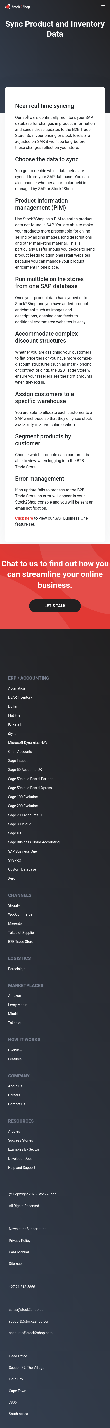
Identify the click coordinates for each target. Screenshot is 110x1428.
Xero (11, 878)
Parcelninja (16, 969)
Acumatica (16, 688)
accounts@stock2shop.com (31, 1333)
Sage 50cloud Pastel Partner (30, 779)
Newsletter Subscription (27, 1229)
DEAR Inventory (20, 697)
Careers (14, 1095)
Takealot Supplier (21, 933)
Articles (14, 1131)
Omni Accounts (20, 752)
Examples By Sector (23, 1149)
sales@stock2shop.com (27, 1310)
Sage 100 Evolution (23, 797)
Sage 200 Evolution (23, 806)
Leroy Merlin (17, 1005)
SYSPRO (14, 860)
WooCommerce (20, 914)
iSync (12, 733)
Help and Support (21, 1168)
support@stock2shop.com (29, 1321)
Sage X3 (14, 833)
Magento (15, 923)
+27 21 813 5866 (22, 1287)
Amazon (14, 996)
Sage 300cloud (19, 824)
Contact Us (16, 1104)
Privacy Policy (19, 1241)
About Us (15, 1086)
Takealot (14, 1023)
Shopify (14, 905)
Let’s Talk (54, 605)
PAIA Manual (19, 1252)
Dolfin (12, 706)
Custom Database (22, 869)
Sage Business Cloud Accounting (34, 842)
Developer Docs (20, 1158)
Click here (24, 518)
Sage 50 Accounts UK (25, 770)
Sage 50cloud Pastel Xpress (30, 788)
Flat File (14, 715)
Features (15, 1059)
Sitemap (15, 1264)
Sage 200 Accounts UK (26, 815)
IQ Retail (14, 724)
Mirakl (13, 1014)
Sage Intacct (18, 761)
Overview (15, 1050)
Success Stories (20, 1140)
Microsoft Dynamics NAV (27, 743)
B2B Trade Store (20, 942)
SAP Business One (22, 851)
